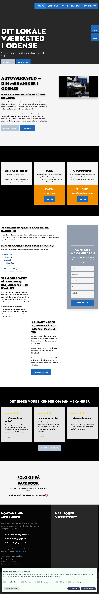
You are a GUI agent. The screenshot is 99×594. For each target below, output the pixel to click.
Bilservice (8, 257)
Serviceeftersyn (10, 128)
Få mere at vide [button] (11, 588)
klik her (49, 201)
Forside (40, 6)
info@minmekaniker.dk (20, 551)
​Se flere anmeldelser (49, 450)
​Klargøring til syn (11, 271)
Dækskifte (8, 262)
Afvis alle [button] (74, 588)
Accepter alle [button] (88, 588)
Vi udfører (53, 6)
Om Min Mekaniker (71, 6)
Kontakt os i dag (41, 375)
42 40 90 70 (21, 554)
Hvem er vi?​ (8, 62)
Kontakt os (90, 6)
